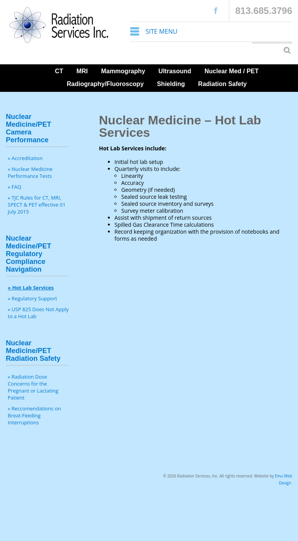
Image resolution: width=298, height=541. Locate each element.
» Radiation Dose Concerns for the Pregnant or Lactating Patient (33, 387)
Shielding (171, 84)
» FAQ (14, 186)
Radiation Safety (222, 84)
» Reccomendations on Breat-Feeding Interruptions (34, 415)
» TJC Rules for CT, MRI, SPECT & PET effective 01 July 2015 (37, 204)
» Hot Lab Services (31, 287)
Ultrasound (174, 71)
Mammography (123, 71)
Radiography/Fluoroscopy (105, 84)
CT (59, 71)
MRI (82, 71)
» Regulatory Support (32, 298)
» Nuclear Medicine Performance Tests (30, 172)
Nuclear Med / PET (231, 71)
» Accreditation (25, 158)
